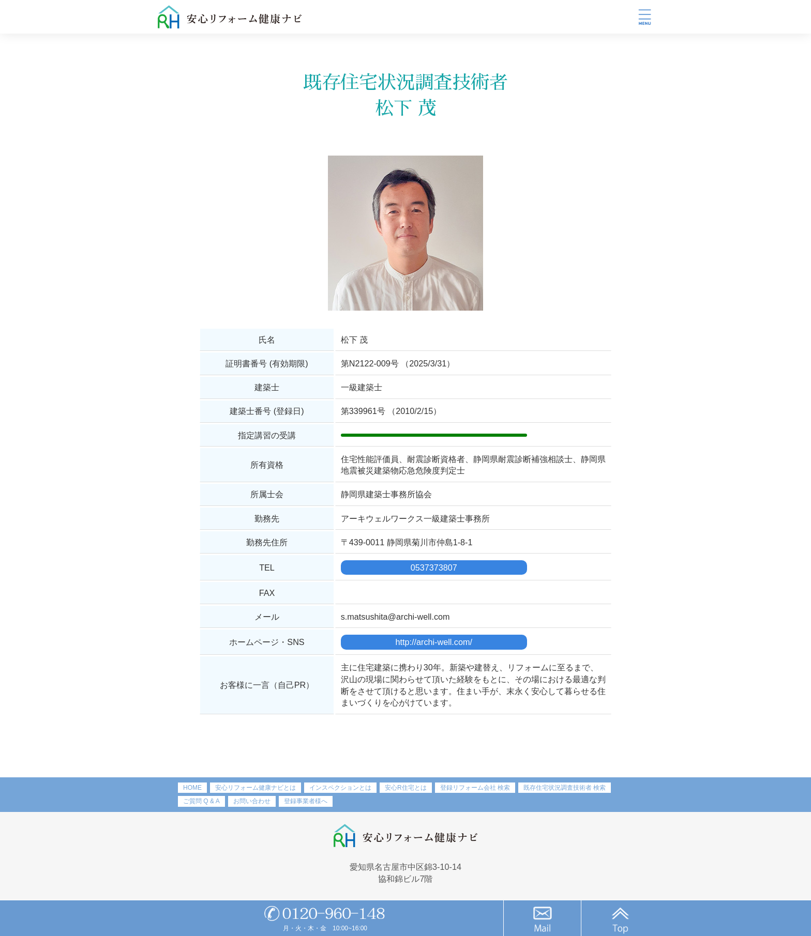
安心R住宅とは (406, 787)
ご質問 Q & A (201, 801)
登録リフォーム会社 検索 (475, 787)
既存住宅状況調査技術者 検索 (564, 787)
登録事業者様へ (305, 801)
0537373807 (434, 567)
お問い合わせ (252, 801)
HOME (192, 787)
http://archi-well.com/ (434, 642)
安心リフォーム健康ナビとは (255, 787)
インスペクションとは (340, 787)
